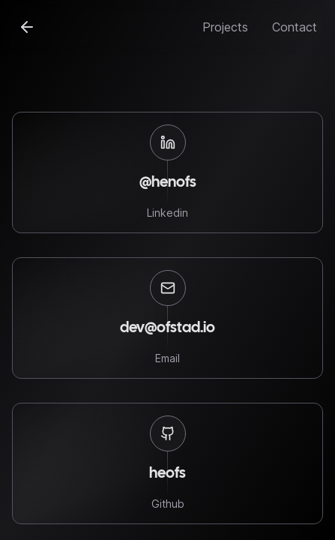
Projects (225, 27)
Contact (294, 27)
